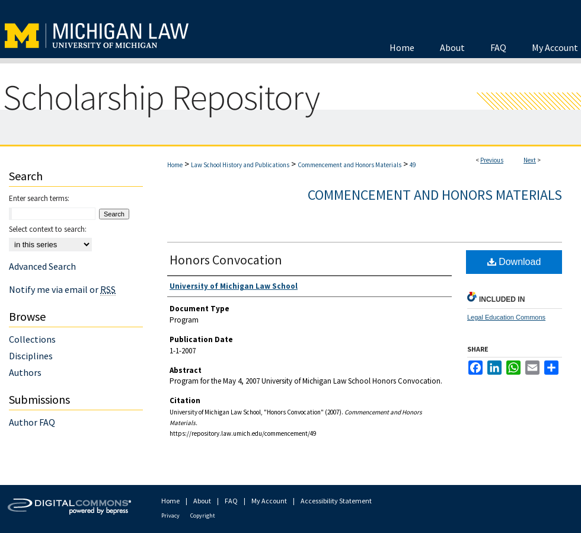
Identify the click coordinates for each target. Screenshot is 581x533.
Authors (25, 372)
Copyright (202, 515)
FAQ (231, 500)
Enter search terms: (39, 198)
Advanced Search (42, 266)
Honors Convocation (226, 259)
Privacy (170, 515)
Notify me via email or (62, 289)
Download (514, 262)
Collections (32, 339)
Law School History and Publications (240, 165)
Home (175, 165)
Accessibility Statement (336, 500)
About (202, 500)
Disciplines (31, 356)
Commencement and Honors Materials (349, 165)
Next (529, 160)
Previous (491, 160)
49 (413, 165)
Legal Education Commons (506, 317)
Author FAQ (32, 422)
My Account (269, 500)
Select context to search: (48, 229)
